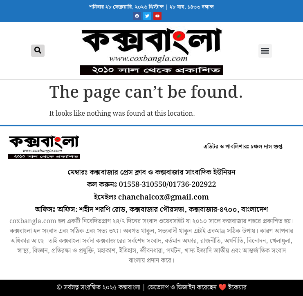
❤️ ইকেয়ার (232, 288)
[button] (265, 51)
